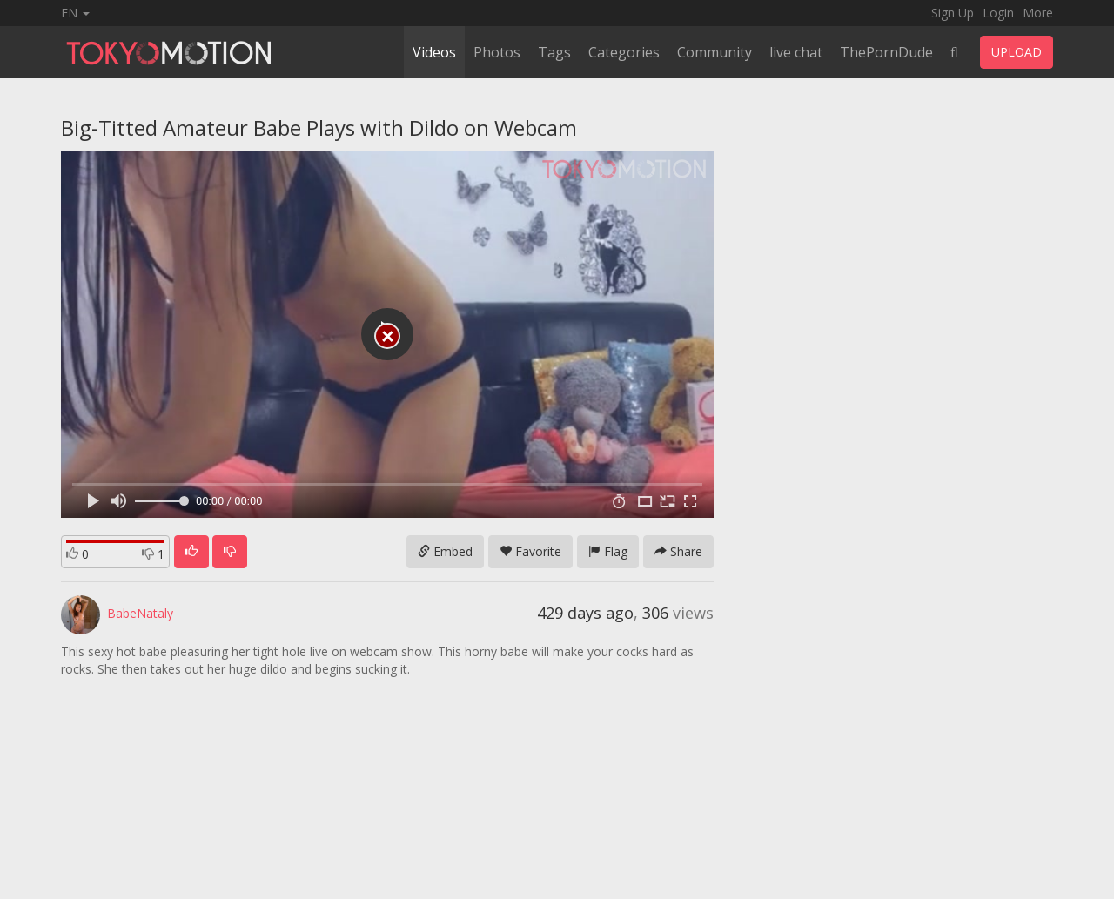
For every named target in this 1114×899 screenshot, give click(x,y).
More (1038, 12)
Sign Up (952, 12)
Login (998, 12)
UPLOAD (1016, 52)
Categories (624, 52)
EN (75, 12)
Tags (554, 52)
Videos (434, 52)
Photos (496, 52)
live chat (795, 52)
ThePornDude (886, 52)
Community (714, 52)
